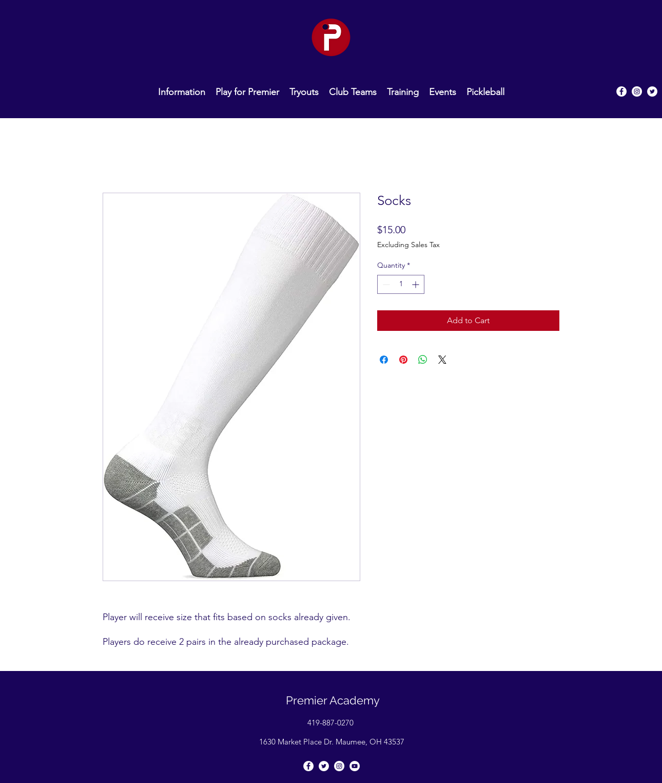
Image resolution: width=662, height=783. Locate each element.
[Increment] (416, 284)
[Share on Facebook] (384, 359)
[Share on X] (442, 359)
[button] (353, 91)
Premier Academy (333, 700)
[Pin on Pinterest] (403, 359)
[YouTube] (354, 766)
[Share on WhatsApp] (423, 359)
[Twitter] (652, 91)
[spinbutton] (401, 284)
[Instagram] (637, 91)
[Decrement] (385, 284)
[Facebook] (308, 766)
